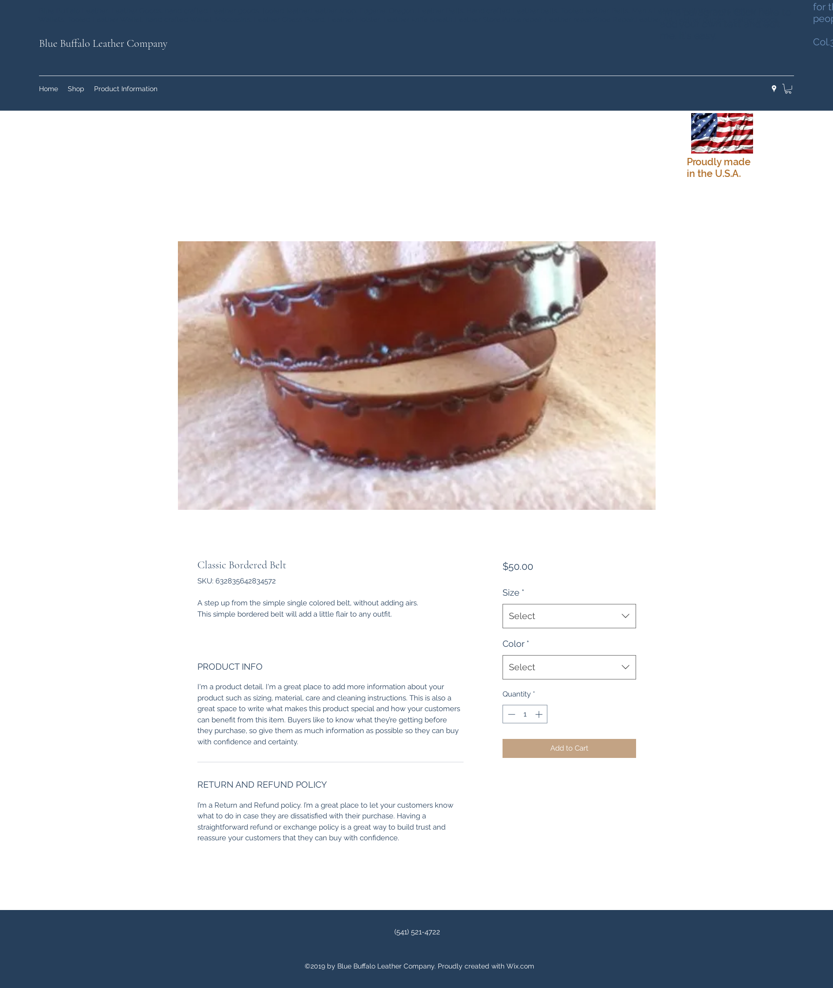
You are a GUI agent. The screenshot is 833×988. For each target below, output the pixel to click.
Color (516, 644)
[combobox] (569, 616)
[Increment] (539, 714)
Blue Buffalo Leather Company (103, 43)
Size (513, 592)
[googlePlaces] (774, 89)
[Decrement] (510, 714)
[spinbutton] (525, 714)
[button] (788, 89)
